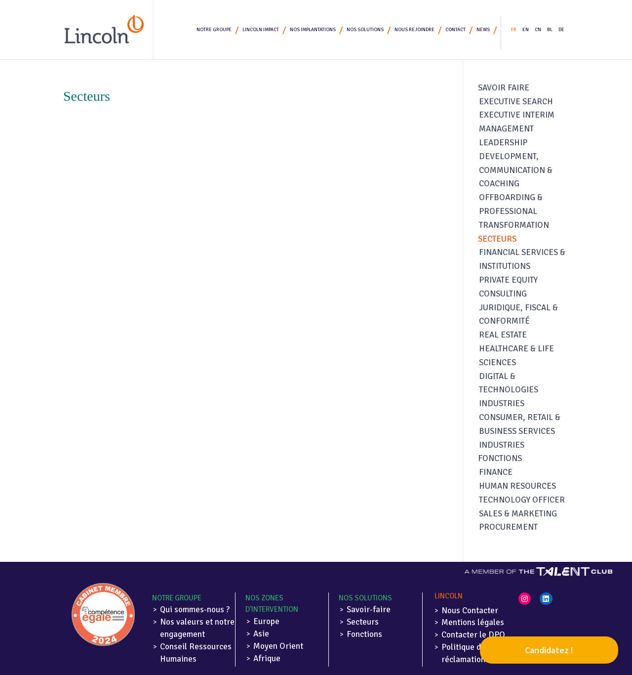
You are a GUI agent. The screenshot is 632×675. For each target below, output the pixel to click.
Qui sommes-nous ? (195, 609)
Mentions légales (472, 622)
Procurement (508, 527)
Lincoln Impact (260, 30)
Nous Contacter (469, 610)
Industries (501, 403)
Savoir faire (503, 88)
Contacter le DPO (473, 635)
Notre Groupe (214, 30)
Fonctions (500, 458)
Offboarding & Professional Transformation (514, 211)
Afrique (266, 658)
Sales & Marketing (518, 513)
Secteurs (497, 239)
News (483, 30)
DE (561, 30)
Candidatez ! (549, 650)
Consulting (503, 294)
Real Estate (503, 335)
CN (538, 30)
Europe (266, 621)
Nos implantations (313, 30)
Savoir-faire (369, 609)
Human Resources (517, 486)
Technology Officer (522, 500)
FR (513, 30)
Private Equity (508, 280)
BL (550, 30)
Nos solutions (365, 30)
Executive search (516, 101)
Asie (261, 634)
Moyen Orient (278, 646)
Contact (455, 30)
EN (525, 30)
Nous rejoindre (414, 30)
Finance (496, 472)
